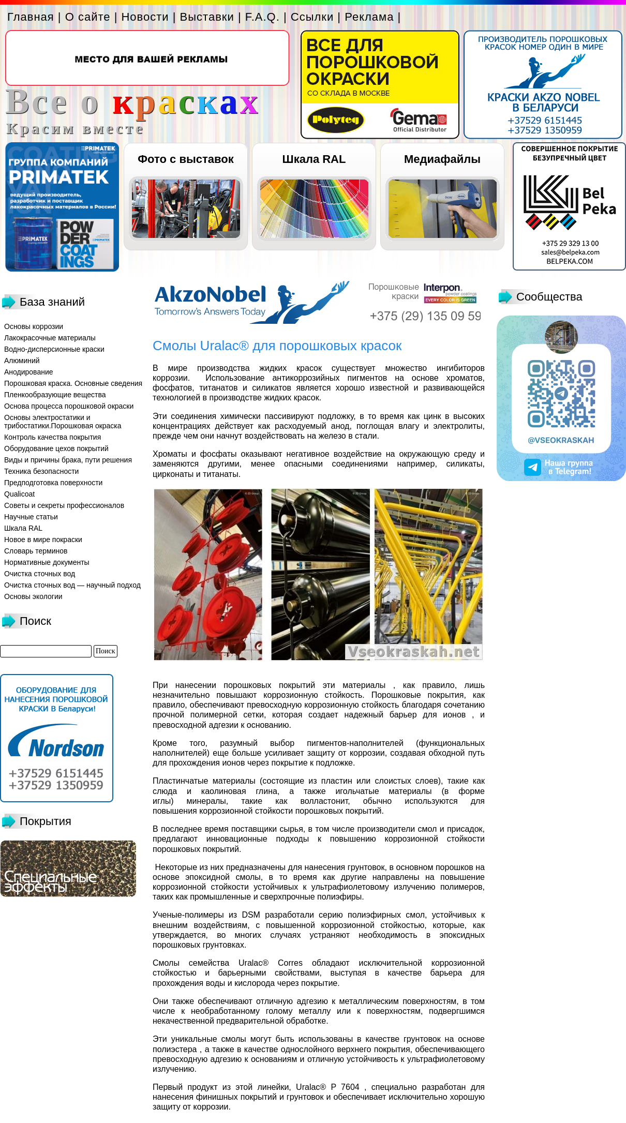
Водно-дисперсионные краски (54, 349)
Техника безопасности (41, 471)
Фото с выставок (185, 159)
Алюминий (22, 360)
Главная (30, 16)
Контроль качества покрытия (52, 437)
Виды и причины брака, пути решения (68, 460)
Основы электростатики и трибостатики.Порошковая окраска (63, 421)
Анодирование (28, 372)
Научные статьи (31, 517)
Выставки (207, 16)
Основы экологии (33, 596)
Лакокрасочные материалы (50, 338)
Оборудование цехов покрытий (56, 448)
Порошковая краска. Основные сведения (73, 383)
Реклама (369, 16)
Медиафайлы (442, 159)
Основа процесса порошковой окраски (68, 406)
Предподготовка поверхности (53, 482)
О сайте (88, 16)
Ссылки (312, 16)
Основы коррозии (33, 326)
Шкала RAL (314, 159)
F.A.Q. (262, 16)
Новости (145, 16)
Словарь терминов (36, 551)
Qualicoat (19, 494)
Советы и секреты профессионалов (64, 505)
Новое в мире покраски (43, 539)
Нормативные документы (47, 562)
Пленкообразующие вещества (55, 395)
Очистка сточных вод (39, 574)
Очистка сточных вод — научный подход (72, 585)
